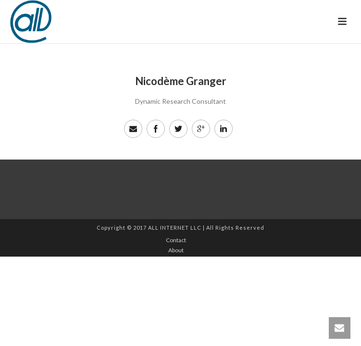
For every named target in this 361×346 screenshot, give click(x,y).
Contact (176, 240)
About (176, 250)
